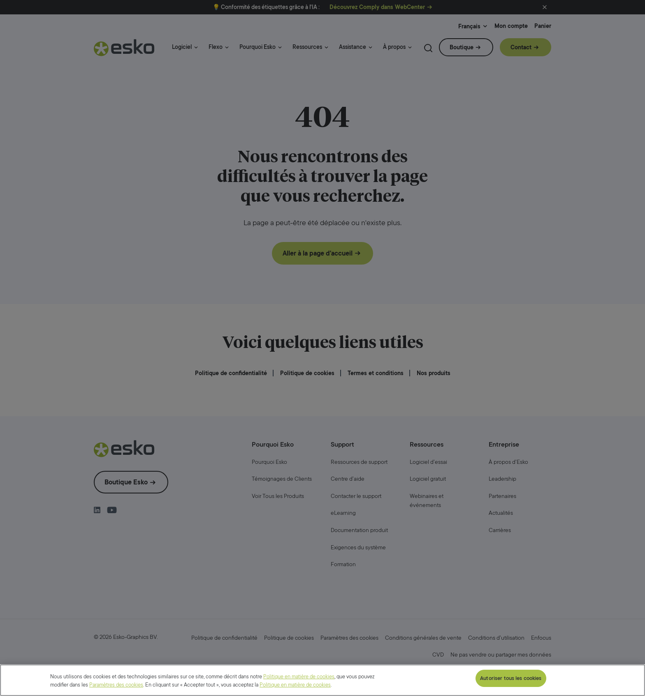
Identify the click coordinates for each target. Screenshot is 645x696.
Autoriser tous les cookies (510, 678)
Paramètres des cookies (116, 685)
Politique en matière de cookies (298, 676)
